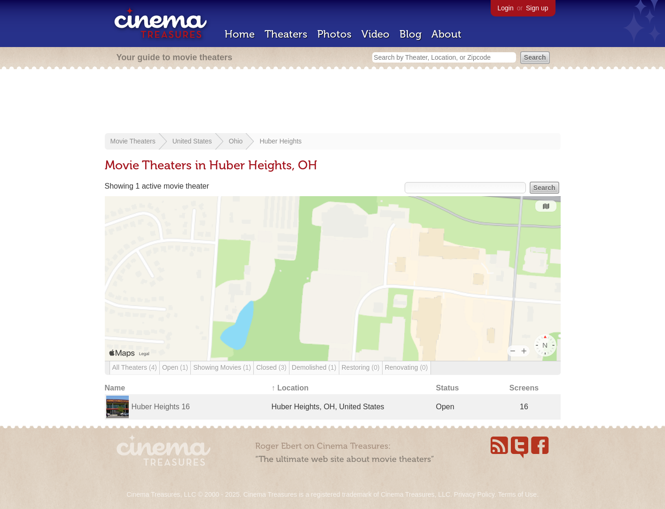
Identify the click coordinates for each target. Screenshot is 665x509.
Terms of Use (517, 494)
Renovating (406, 367)
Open (175, 367)
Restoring (361, 367)
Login (506, 8)
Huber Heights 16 (161, 407)
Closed (271, 367)
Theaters (286, 34)
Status (447, 388)
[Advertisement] (333, 102)
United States (192, 141)
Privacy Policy (474, 494)
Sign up (537, 8)
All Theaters (134, 367)
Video (375, 34)
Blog (410, 34)
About (446, 34)
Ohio (236, 141)
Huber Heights (280, 141)
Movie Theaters (133, 141)
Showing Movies (222, 367)
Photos (334, 34)
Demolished (314, 367)
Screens (524, 388)
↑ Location (290, 388)
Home (240, 34)
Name (115, 388)
